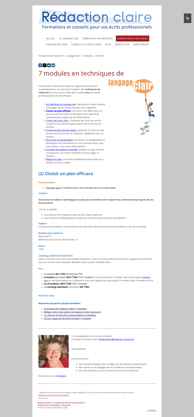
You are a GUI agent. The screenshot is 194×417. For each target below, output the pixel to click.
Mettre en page (54, 159)
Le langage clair (68, 38)
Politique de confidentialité (48, 405)
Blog (108, 44)
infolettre (61, 375)
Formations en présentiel (97, 38)
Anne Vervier (140, 44)
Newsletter (122, 44)
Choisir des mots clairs (57, 120)
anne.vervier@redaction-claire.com (116, 339)
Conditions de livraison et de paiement (53, 395)
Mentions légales (45, 402)
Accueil (50, 38)
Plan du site (66, 405)
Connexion (151, 410)
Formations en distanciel (132, 38)
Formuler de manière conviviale (61, 149)
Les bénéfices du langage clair (61, 104)
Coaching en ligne (56, 44)
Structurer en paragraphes (59, 139)
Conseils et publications (86, 44)
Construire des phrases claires (61, 130)
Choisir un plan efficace (58, 110)
